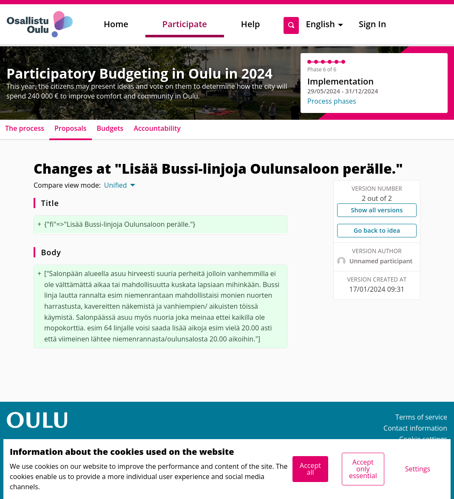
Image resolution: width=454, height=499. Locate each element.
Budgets (110, 128)
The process (24, 128)
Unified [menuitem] (115, 185)
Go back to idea (377, 230)
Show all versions (377, 210)
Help (250, 24)
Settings (417, 469)
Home (116, 24)
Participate (184, 24)
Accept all (310, 469)
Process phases (331, 101)
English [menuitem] (320, 24)
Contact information (415, 428)
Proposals (70, 128)
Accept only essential (363, 468)
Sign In (372, 24)
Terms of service (421, 417)
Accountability (156, 128)
